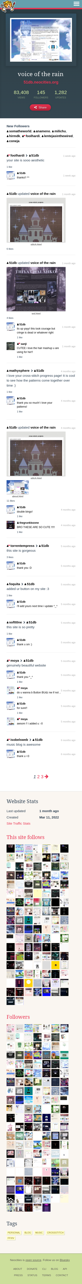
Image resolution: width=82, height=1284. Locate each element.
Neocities (16, 1260)
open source (33, 1260)
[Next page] (47, 776)
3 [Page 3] (42, 776)
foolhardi (31, 136)
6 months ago (68, 740)
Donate (32, 1268)
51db (34, 155)
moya (13, 660)
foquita (13, 584)
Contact (62, 1275)
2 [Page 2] (38, 776)
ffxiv (11, 1238)
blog (27, 1232)
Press (18, 1275)
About (17, 1268)
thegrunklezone (28, 522)
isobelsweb (17, 739)
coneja (13, 141)
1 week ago (69, 156)
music (39, 1232)
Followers (18, 1017)
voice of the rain (43, 193)
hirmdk (13, 136)
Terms (46, 1275)
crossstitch (55, 1232)
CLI (44, 1268)
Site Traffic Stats (18, 823)
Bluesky (65, 1260)
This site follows (25, 837)
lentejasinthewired (57, 136)
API (65, 1268)
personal (14, 1232)
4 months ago (68, 371)
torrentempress (21, 546)
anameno (41, 131)
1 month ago (68, 194)
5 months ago (68, 546)
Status (32, 1275)
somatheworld (19, 131)
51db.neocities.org (41, 82)
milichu (59, 131)
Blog (54, 1268)
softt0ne (14, 622)
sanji (22, 343)
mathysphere (18, 370)
